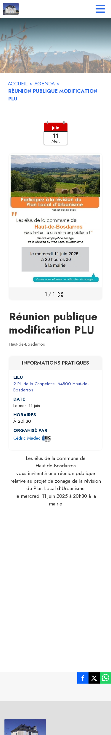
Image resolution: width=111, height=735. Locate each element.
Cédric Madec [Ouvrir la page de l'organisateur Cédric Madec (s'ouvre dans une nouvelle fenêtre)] (27, 438)
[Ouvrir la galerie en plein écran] (60, 294)
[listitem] (83, 679)
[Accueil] (11, 9)
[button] (55, 137)
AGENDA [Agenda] (44, 83)
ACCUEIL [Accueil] (18, 83)
